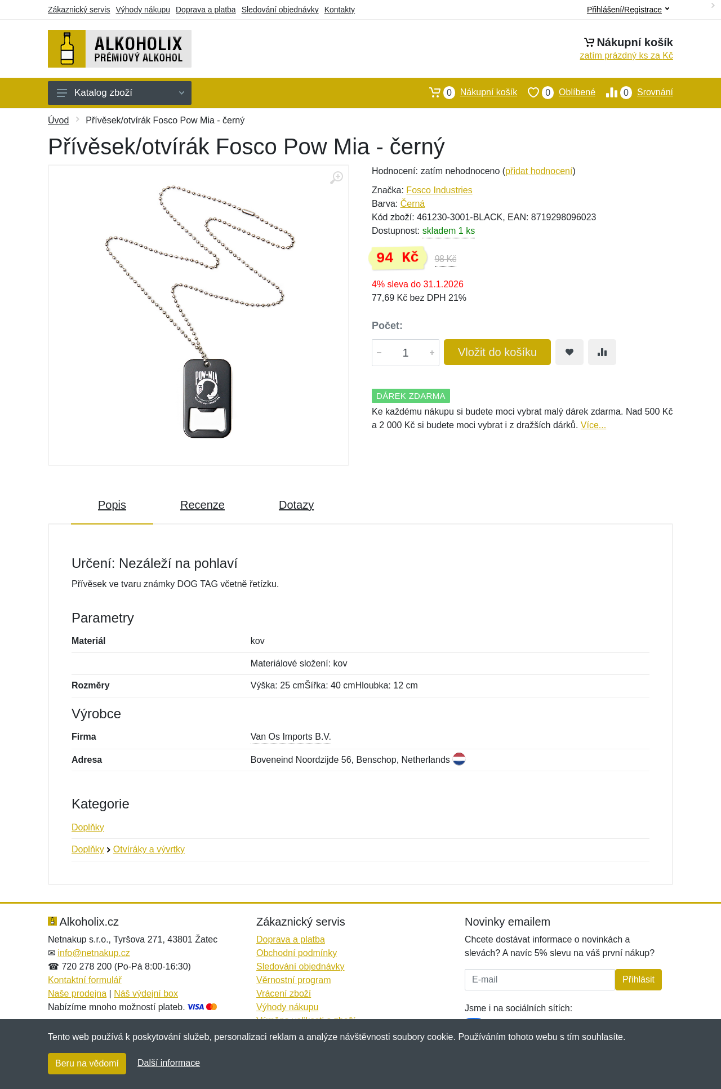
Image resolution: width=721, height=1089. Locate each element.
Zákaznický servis (79, 9)
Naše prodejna (77, 993)
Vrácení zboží (283, 993)
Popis (112, 505)
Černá (412, 203)
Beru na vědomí (87, 1063)
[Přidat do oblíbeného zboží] (569, 352)
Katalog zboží (120, 92)
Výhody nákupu (142, 9)
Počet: (387, 325)
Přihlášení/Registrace (628, 10)
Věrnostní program (293, 980)
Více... (593, 425)
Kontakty (339, 9)
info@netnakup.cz (93, 953)
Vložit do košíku (497, 352)
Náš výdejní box (146, 993)
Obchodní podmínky (296, 953)
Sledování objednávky (280, 9)
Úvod (58, 120)
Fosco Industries (439, 190)
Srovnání (634, 92)
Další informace (168, 1063)
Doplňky (88, 827)
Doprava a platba (206, 9)
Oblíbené (556, 92)
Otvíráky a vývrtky (149, 849)
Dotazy (296, 505)
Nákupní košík (468, 92)
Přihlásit (638, 979)
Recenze (202, 505)
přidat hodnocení (538, 171)
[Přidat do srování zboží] (602, 352)
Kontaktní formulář (85, 980)
